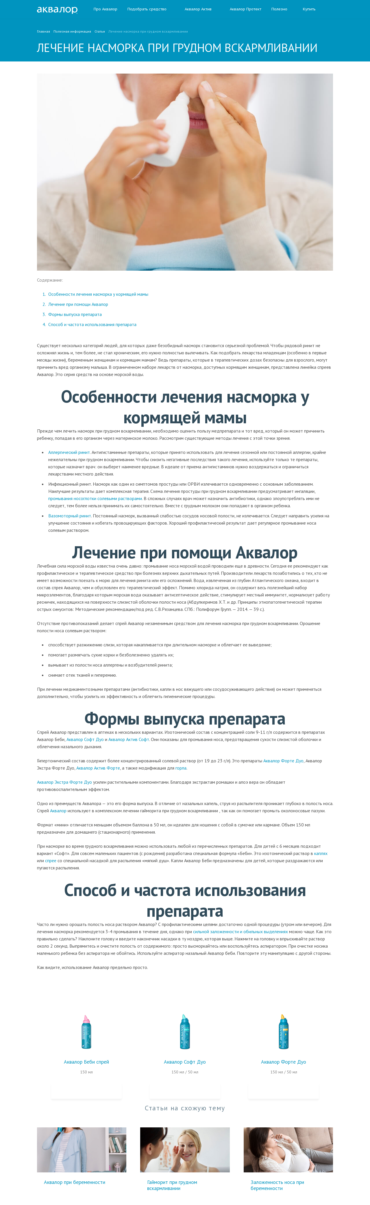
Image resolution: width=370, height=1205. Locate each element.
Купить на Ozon (86, 1091)
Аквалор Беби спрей (86, 1061)
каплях (321, 853)
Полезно (282, 9)
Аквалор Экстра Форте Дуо (64, 782)
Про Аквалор (105, 9)
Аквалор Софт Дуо (85, 739)
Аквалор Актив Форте (98, 768)
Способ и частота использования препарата (92, 324)
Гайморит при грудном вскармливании (172, 1185)
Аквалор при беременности (74, 1182)
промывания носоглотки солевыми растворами (95, 498)
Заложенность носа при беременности (277, 1185)
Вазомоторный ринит (69, 516)
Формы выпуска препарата (75, 314)
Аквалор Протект (241, 9)
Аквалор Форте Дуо (283, 761)
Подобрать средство (146, 9)
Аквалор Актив (194, 9)
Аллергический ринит (69, 452)
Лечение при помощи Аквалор (78, 304)
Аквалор (58, 810)
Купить (309, 9)
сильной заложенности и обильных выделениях (240, 931)
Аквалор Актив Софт (128, 739)
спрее (50, 860)
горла (180, 768)
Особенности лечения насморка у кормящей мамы (98, 294)
